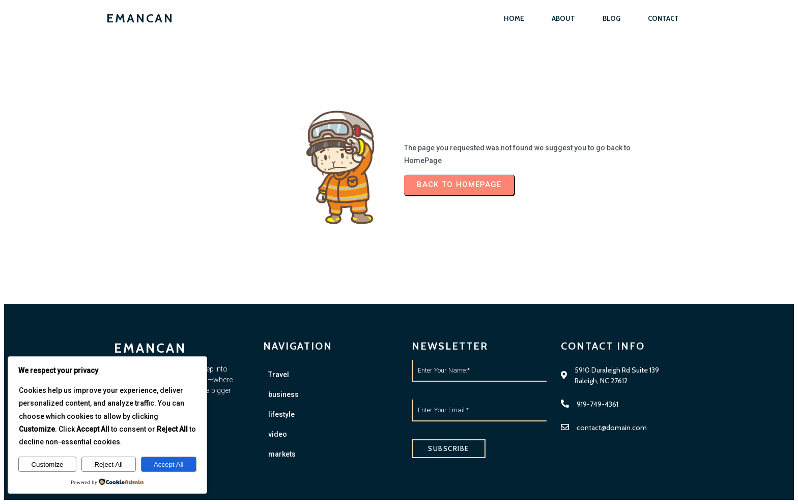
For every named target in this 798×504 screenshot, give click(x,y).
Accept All (169, 464)
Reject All (108, 464)
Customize (47, 464)
